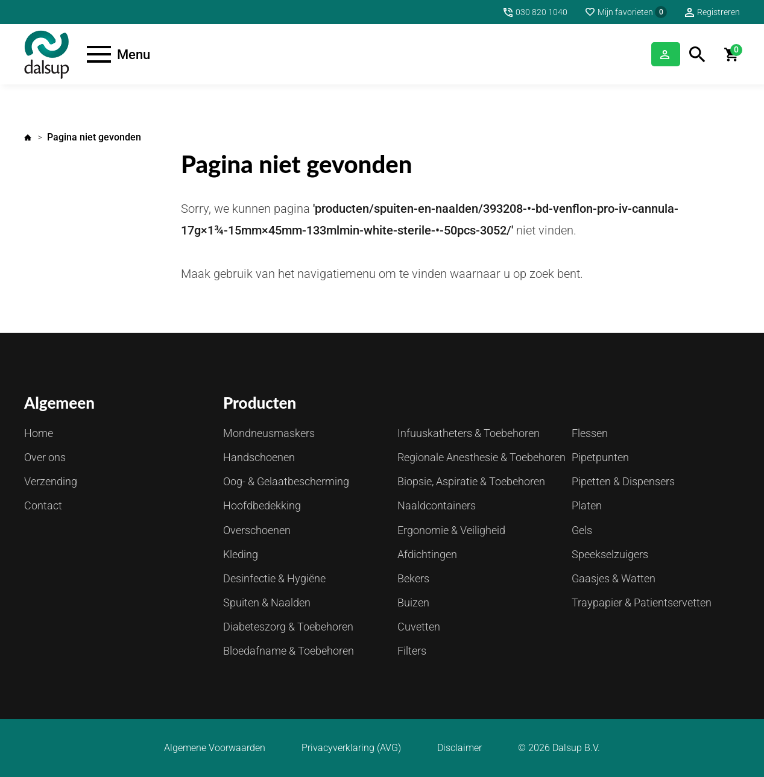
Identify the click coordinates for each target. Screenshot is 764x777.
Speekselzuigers (610, 554)
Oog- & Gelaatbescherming (286, 481)
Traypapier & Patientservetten (642, 602)
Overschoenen (257, 530)
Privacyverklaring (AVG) (351, 748)
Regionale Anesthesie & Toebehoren (481, 457)
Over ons (45, 457)
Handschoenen (259, 457)
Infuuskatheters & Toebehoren (468, 433)
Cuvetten (418, 626)
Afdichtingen (427, 554)
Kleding (240, 554)
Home (27, 137)
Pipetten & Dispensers (623, 481)
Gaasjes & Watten (613, 578)
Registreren (718, 12)
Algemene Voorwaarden (214, 748)
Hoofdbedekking (262, 505)
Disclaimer (459, 748)
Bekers (413, 578)
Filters (411, 650)
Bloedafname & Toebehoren (288, 650)
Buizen (413, 602)
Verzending (50, 481)
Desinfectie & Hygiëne (274, 578)
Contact (43, 505)
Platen (587, 505)
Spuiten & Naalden (267, 602)
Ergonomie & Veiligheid (451, 530)
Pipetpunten (600, 457)
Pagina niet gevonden (94, 137)
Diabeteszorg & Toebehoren (288, 626)
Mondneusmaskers (269, 433)
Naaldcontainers (436, 505)
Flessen (590, 433)
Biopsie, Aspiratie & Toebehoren (471, 481)
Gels (582, 530)
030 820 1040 (541, 12)
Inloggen (650, 54)
